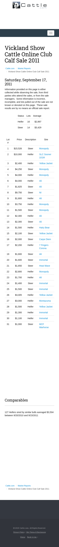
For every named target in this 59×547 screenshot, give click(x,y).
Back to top (32, 537)
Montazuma (45, 301)
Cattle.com (10, 68)
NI (40, 192)
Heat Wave (44, 266)
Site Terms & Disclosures (36, 532)
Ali (40, 181)
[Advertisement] (29, 362)
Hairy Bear (44, 227)
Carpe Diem (45, 239)
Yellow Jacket (45, 163)
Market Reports (24, 68)
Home (22, 537)
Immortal (43, 260)
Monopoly (44, 148)
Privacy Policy (19, 532)
